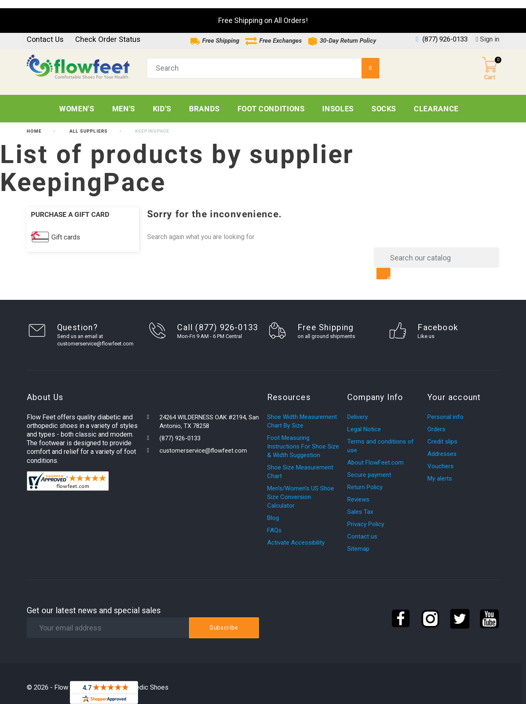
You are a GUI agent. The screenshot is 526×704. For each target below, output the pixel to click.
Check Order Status (108, 31)
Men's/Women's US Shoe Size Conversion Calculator (300, 488)
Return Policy (365, 479)
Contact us (45, 31)
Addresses (442, 445)
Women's (76, 100)
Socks (383, 100)
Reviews (358, 491)
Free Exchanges (273, 32)
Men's (123, 100)
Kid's (162, 100)
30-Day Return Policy (341, 32)
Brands (204, 100)
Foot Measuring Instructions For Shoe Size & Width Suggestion (303, 438)
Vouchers (440, 458)
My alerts (439, 470)
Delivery (357, 408)
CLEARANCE (436, 100)
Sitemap (358, 540)
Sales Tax (360, 503)
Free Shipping (214, 32)
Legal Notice (364, 421)
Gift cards (65, 229)
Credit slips (442, 433)
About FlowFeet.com (375, 454)
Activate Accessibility (296, 534)
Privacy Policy (365, 516)
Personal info (445, 408)
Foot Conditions (271, 100)
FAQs (274, 522)
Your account (454, 389)
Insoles (337, 100)
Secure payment (369, 466)
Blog (273, 509)
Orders (436, 421)
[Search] (436, 249)
